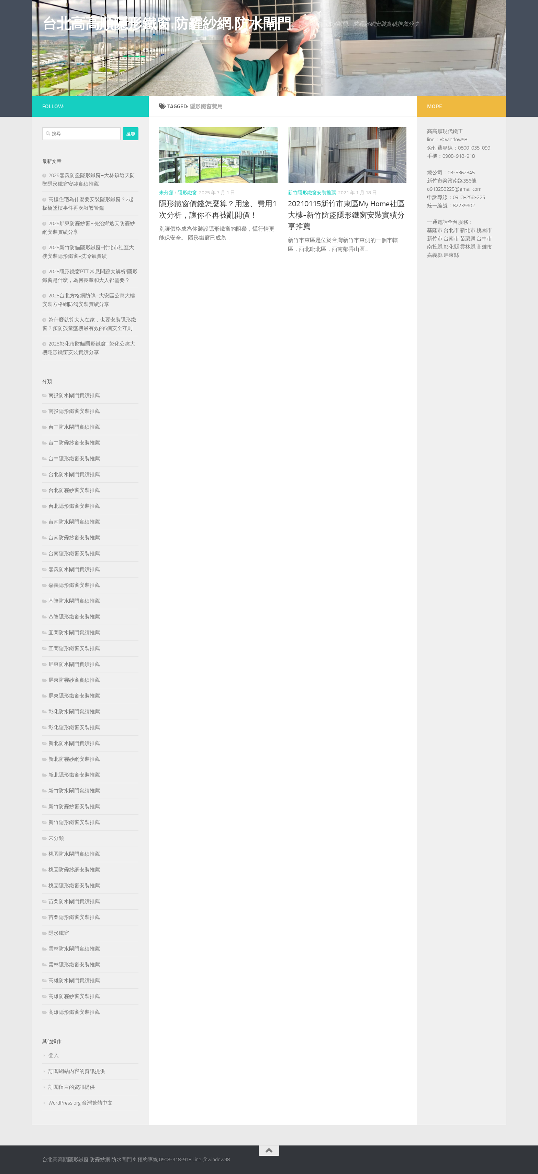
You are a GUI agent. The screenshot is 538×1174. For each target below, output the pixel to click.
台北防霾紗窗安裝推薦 (74, 490)
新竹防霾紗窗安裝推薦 (74, 806)
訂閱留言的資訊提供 (71, 1087)
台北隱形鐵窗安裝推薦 (74, 506)
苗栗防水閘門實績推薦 (74, 901)
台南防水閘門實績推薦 (74, 522)
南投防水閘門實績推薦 (74, 395)
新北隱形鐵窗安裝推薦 (74, 775)
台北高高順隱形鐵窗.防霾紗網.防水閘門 (166, 23)
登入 (53, 1055)
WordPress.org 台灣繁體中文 (80, 1103)
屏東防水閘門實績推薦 (74, 664)
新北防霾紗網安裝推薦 (74, 759)
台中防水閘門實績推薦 (74, 427)
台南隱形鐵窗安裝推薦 (74, 553)
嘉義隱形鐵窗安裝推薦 (74, 585)
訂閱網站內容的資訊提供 (76, 1071)
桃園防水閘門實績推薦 (74, 854)
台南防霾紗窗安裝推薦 (74, 538)
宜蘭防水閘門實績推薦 (74, 632)
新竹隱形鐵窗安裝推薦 (312, 193)
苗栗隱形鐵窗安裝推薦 (74, 917)
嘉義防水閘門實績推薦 (74, 569)
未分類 (166, 193)
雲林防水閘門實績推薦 (74, 949)
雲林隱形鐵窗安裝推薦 (74, 965)
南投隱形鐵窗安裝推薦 (74, 411)
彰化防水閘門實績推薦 (74, 712)
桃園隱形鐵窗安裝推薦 (74, 885)
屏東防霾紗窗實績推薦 (74, 680)
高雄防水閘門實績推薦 (74, 980)
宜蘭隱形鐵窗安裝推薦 (74, 648)
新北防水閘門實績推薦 (74, 743)
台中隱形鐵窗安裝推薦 (74, 459)
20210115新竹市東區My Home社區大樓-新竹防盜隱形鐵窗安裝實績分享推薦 (346, 215)
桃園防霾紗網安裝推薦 (74, 870)
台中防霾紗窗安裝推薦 (74, 443)
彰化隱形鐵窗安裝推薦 (74, 727)
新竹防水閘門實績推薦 (74, 791)
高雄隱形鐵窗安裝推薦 (74, 1012)
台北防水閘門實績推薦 (74, 474)
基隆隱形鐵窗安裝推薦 (74, 617)
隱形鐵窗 (187, 193)
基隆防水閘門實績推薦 (74, 601)
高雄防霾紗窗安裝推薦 (74, 996)
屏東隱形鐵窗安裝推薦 (74, 696)
